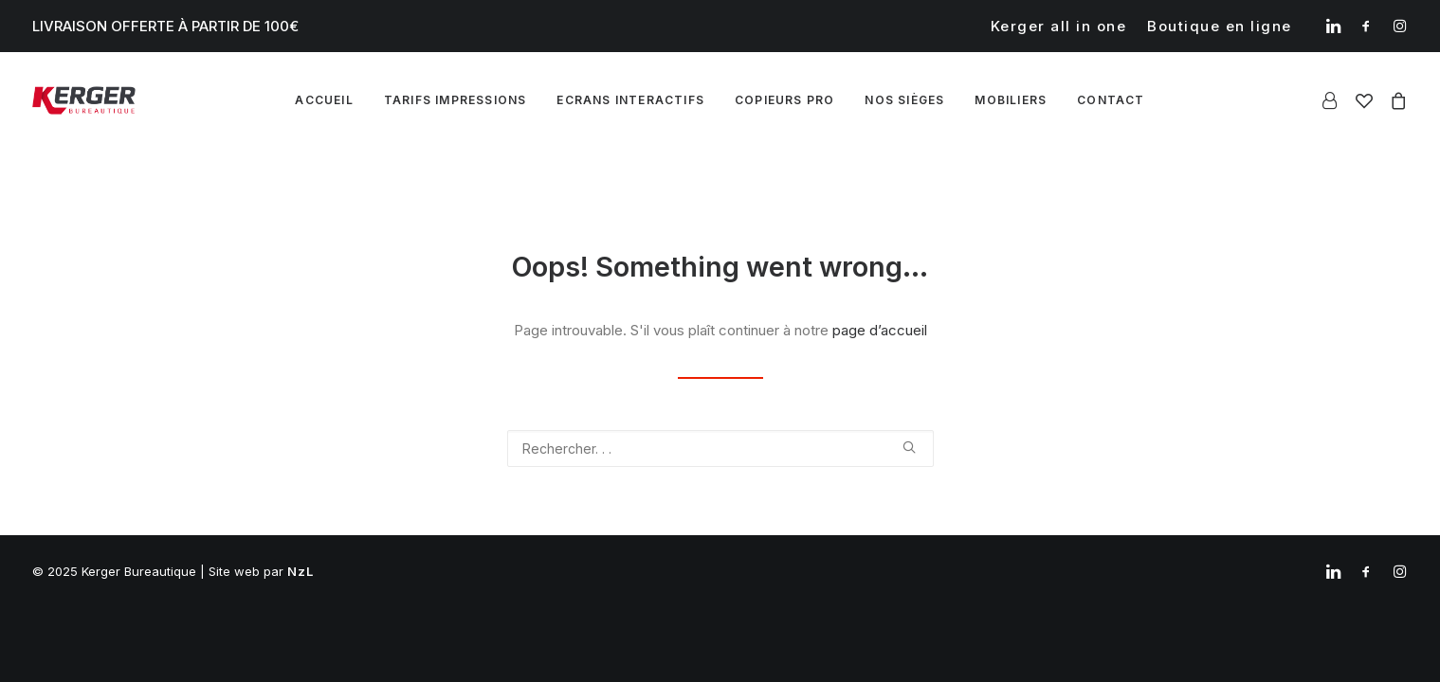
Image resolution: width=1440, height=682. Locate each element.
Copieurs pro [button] (784, 100)
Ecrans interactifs (630, 100)
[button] (1333, 25)
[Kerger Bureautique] (84, 100)
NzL (301, 571)
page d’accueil (879, 330)
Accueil (324, 100)
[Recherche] (720, 448)
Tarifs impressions (455, 100)
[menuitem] (1059, 26)
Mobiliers (1011, 100)
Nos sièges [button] (904, 100)
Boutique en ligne (1219, 26)
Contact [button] (1110, 100)
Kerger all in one (1059, 26)
